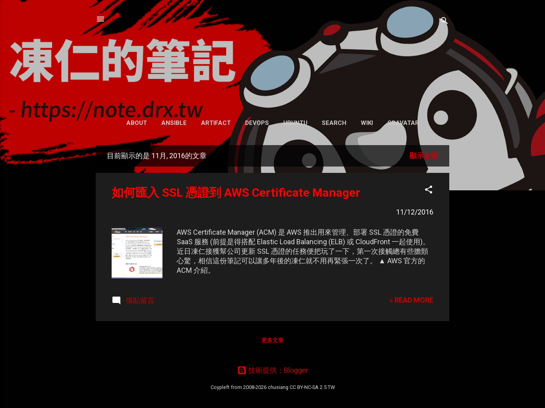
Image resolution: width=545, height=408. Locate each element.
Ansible (174, 122)
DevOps (257, 122)
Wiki (367, 122)
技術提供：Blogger (272, 370)
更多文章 (272, 340)
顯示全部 (424, 155)
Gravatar (403, 122)
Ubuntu (295, 122)
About (136, 122)
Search (334, 122)
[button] (428, 191)
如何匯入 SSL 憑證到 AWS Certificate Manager (236, 192)
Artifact (216, 122)
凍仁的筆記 (272, 55)
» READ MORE (411, 300)
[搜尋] (444, 22)
